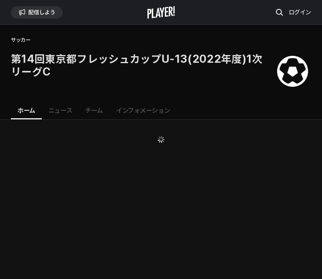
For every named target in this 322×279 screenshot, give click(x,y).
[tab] (26, 110)
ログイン (300, 12)
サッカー (20, 40)
